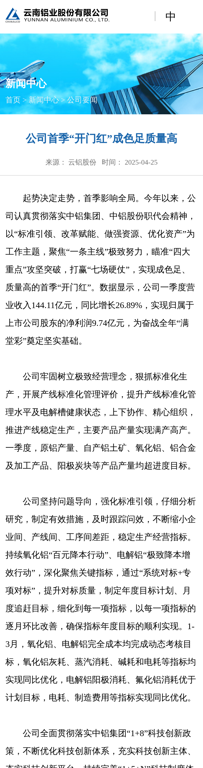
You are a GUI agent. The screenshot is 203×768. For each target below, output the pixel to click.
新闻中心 (44, 100)
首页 (13, 100)
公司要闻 (82, 100)
